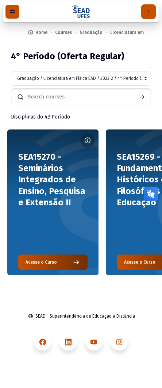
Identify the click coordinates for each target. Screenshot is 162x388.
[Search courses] (81, 96)
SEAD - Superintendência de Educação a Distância (85, 316)
